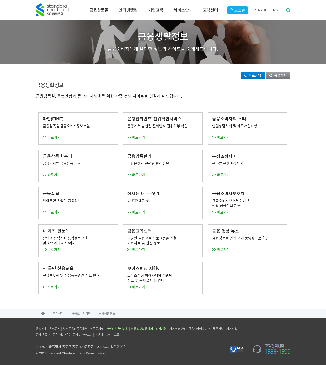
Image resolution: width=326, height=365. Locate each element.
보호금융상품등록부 (75, 329)
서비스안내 (183, 10)
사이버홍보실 (177, 329)
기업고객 (155, 10)
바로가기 (54, 137)
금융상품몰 (98, 10)
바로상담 (251, 75)
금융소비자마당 (81, 313)
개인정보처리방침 (117, 329)
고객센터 (210, 10)
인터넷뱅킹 (128, 10)
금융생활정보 (107, 313)
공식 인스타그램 (82, 335)
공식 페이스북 (61, 335)
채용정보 (218, 329)
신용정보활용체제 (142, 329)
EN (274, 10)
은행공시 (54, 329)
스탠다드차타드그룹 (107, 335)
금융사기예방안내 (199, 329)
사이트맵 (231, 329)
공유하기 (276, 75)
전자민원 (161, 329)
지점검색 (260, 10)
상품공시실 (97, 329)
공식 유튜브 (43, 335)
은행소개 (41, 329)
